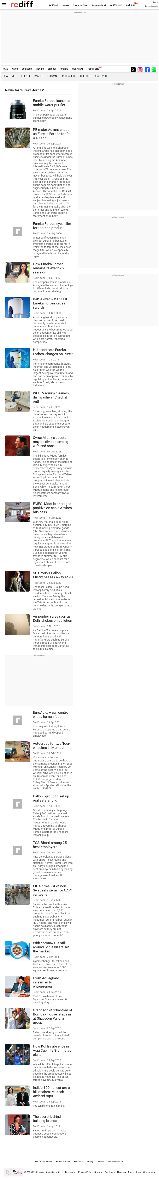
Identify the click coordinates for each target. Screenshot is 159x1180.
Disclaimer (70, 1172)
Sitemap (98, 1172)
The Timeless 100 (116, 1161)
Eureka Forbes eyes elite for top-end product (52, 226)
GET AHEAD (78, 69)
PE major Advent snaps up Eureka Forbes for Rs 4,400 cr (51, 134)
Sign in (155, 2)
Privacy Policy (85, 1172)
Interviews (69, 76)
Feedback (110, 1172)
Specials (85, 76)
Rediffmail (54, 5)
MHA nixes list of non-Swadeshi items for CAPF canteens (53, 890)
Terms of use (134, 1172)
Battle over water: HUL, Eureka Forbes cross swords (51, 303)
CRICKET (52, 69)
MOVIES (40, 69)
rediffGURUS (116, 5)
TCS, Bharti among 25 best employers (50, 845)
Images (38, 76)
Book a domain (63, 1161)
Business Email (99, 5)
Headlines (9, 76)
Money (66, 5)
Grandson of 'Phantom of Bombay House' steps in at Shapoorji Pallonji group (52, 1016)
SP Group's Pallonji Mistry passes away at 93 (53, 575)
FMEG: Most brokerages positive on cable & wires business (52, 508)
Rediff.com (38, 1172)
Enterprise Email (80, 5)
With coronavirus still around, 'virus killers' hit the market (51, 947)
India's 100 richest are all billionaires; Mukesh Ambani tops (52, 1092)
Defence (25, 76)
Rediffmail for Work (43, 1161)
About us (121, 1172)
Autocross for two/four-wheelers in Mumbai (51, 745)
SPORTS (64, 69)
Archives (101, 76)
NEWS (15, 69)
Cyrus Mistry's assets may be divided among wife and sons (50, 441)
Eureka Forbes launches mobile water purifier (51, 103)
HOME (5, 69)
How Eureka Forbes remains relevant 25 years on (48, 268)
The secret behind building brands (47, 1118)
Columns (52, 76)
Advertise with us (54, 1172)
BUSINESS (27, 69)
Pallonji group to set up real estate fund (51, 798)
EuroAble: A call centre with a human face (50, 714)
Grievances (149, 1172)
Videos (101, 1161)
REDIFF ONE (93, 69)
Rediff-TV (131, 5)
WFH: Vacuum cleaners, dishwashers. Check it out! (51, 397)
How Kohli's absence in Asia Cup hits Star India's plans (52, 1050)
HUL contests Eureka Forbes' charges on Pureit (53, 352)
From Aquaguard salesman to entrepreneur (46, 982)
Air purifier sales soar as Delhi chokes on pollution (52, 618)
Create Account (151, 6)
